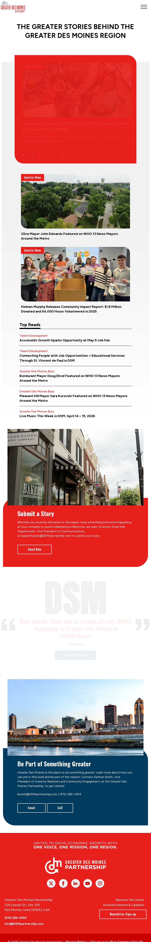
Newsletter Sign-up (123, 914)
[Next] (33, 154)
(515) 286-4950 (15, 918)
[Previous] (23, 154)
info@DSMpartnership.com (23, 924)
